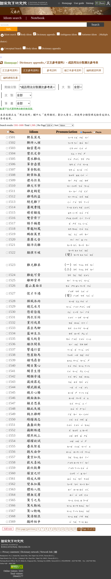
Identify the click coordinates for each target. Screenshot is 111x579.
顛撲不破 (34, 252)
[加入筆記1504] (7, 154)
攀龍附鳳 (34, 228)
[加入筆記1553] (7, 436)
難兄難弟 (34, 265)
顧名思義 (34, 403)
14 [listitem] (71, 529)
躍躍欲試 (34, 441)
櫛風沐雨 (34, 301)
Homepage (67, 3)
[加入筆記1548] (7, 409)
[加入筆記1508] (7, 175)
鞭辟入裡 (34, 142)
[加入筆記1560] (7, 473)
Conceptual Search (11, 48)
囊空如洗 (34, 457)
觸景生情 (34, 371)
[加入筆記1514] (7, 207)
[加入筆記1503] (7, 148)
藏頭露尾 (34, 381)
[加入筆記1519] (7, 234)
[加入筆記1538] (7, 355)
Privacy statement (10, 552)
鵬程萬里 (34, 234)
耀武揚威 (34, 387)
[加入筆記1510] (7, 186)
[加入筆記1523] (7, 265)
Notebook (38, 18)
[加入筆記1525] (7, 280)
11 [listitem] (58, 529)
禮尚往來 (34, 180)
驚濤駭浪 (34, 516)
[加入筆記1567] (7, 511)
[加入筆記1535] (7, 339)
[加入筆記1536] (7, 344)
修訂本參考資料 (72, 70)
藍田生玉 (34, 333)
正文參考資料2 (31, 70)
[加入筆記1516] (7, 218)
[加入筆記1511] (7, 191)
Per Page (45, 125)
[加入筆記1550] (7, 420)
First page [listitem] (21, 529)
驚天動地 (34, 505)
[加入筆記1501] (7, 137)
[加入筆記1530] (7, 312)
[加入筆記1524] (7, 275)
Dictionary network (30, 552)
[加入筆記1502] (7, 143)
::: (59, 3)
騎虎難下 (34, 202)
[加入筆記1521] (7, 245)
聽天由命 (34, 451)
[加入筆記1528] (7, 301)
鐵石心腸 (34, 392)
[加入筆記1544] (7, 387)
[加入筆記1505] (7, 159)
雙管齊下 (34, 218)
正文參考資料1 (10, 70)
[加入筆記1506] (7, 164)
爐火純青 (34, 338)
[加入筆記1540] (7, 366)
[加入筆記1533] (7, 328)
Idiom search (12, 18)
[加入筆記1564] (7, 495)
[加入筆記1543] (7, 382)
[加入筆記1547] (7, 403)
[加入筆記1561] (7, 479)
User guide (79, 3)
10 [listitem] (54, 529)
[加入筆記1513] (7, 202)
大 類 (72, 87)
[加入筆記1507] (7, 170)
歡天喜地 (34, 462)
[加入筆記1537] (7, 350)
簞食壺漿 (34, 164)
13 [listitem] (66, 529)
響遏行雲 (34, 349)
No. (10, 132)
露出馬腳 (34, 328)
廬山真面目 (33, 285)
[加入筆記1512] (7, 197)
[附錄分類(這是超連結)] (37, 87)
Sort (64, 125)
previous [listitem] (31, 529)
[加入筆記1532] (7, 323)
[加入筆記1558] (7, 463)
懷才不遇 (34, 293)
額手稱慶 (34, 223)
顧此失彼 (34, 408)
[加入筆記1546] (7, 398)
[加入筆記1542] (7, 377)
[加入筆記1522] (7, 253)
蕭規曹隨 (34, 207)
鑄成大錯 (34, 478)
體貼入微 (34, 489)
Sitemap (90, 3)
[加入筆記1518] (7, 229)
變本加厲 (34, 484)
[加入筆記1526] (7, 286)
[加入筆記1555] (7, 446)
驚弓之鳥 (34, 500)
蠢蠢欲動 (34, 425)
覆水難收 (34, 158)
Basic (102, 3)
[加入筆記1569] (7, 522)
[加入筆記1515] (7, 213)
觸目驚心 (34, 365)
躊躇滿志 (34, 419)
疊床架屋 (34, 446)
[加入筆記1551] (7, 425)
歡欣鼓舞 (34, 468)
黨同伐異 (34, 322)
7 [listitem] (42, 529)
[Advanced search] (8, 29)
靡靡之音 (34, 239)
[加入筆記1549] (7, 414)
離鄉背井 (34, 280)
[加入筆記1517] (7, 223)
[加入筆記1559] (7, 468)
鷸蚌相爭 (34, 521)
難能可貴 (34, 275)
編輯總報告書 (10, 77)
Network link (46, 552)
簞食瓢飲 (34, 169)
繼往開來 (34, 344)
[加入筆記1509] (7, 180)
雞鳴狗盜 (34, 196)
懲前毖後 (34, 312)
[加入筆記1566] (7, 506)
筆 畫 (17, 103)
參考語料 (52, 70)
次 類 (18, 95)
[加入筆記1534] (7, 333)
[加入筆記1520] (7, 240)
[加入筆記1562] (7, 484)
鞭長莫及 (34, 137)
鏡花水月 (34, 306)
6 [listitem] (38, 529)
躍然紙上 (34, 435)
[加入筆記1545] (7, 393)
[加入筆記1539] (7, 360)
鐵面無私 (34, 398)
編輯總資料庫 (93, 70)
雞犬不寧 (34, 185)
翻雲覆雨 (34, 148)
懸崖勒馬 (34, 355)
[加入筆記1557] (7, 457)
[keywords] (43, 24)
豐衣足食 (34, 153)
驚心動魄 (34, 511)
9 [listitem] (50, 529)
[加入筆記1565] (7, 500)
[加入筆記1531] (7, 317)
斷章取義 (34, 175)
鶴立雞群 (34, 414)
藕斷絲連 (34, 430)
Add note (8, 529)
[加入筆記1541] (7, 371)
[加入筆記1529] (7, 307)
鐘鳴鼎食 (34, 360)
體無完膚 (34, 494)
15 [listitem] (75, 529)
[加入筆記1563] (7, 489)
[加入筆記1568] (7, 516)
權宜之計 (34, 473)
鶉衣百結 (34, 317)
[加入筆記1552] (7, 430)
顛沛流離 (34, 245)
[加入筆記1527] (7, 294)
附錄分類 (30, 87)
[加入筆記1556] (7, 452)
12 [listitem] (62, 529)
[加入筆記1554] (7, 441)
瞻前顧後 (34, 212)
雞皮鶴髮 (34, 191)
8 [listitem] (46, 529)
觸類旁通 (34, 376)
